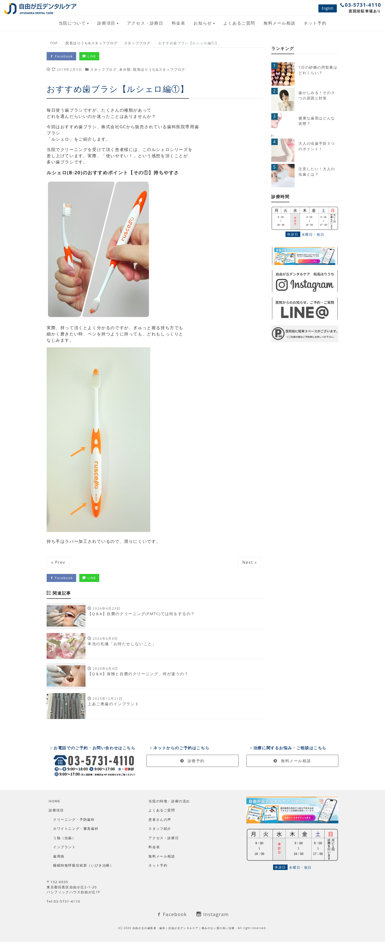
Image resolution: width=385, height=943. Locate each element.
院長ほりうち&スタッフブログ (159, 69)
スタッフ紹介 (159, 829)
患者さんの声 (159, 820)
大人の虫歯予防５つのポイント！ (316, 146)
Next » (249, 562)
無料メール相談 (279, 23)
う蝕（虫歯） (64, 839)
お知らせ (203, 23)
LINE (90, 56)
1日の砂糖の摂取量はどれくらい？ (317, 70)
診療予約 (192, 762)
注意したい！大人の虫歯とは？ (316, 171)
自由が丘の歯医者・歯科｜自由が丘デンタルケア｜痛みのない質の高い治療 (184, 929)
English (327, 8)
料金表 (179, 23)
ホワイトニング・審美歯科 (75, 829)
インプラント (64, 848)
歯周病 (59, 857)
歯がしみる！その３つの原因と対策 (316, 95)
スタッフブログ (103, 69)
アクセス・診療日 (145, 23)
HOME (54, 802)
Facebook (61, 56)
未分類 (125, 69)
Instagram (212, 915)
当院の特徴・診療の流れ (169, 802)
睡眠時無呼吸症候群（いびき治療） (83, 866)
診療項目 (106, 23)
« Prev (58, 562)
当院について (72, 23)
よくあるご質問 (239, 23)
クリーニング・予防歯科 (74, 820)
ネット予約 (315, 23)
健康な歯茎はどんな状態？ (316, 121)
